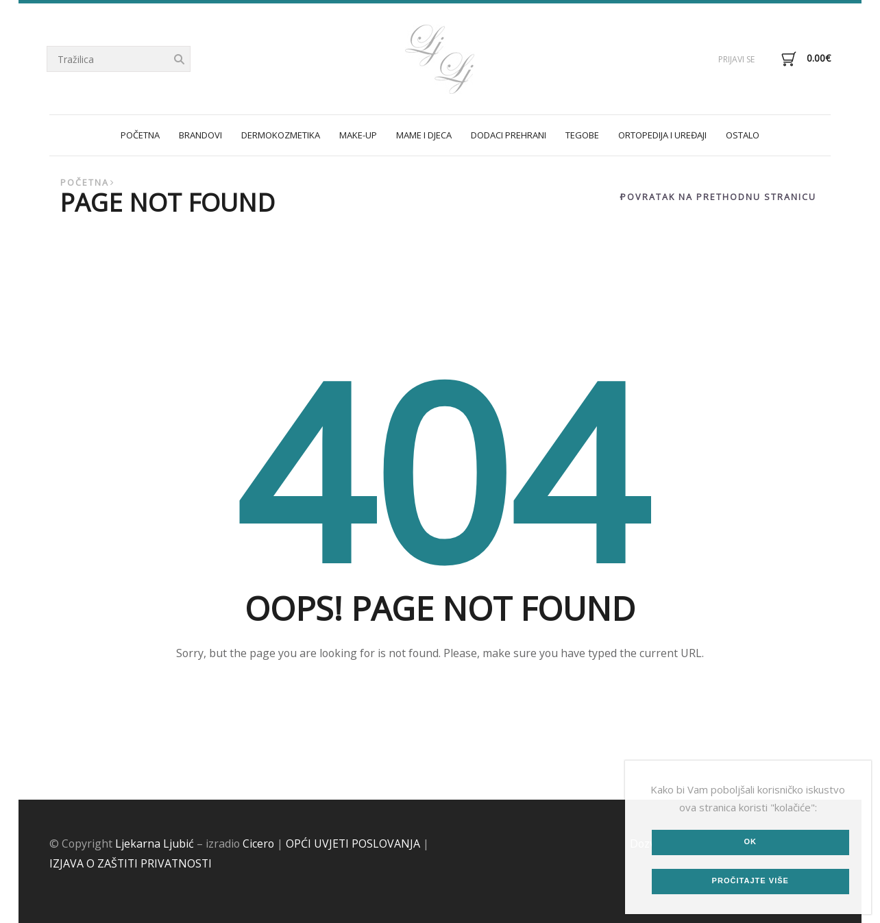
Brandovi (200, 135)
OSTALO (742, 135)
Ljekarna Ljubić (154, 843)
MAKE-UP (358, 135)
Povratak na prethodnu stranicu (718, 197)
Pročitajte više (750, 880)
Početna (84, 182)
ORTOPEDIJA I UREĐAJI (662, 135)
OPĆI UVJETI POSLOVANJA (353, 843)
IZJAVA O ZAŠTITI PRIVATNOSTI (130, 863)
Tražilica (179, 60)
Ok (750, 841)
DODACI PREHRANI (508, 135)
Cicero (258, 843)
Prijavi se (736, 59)
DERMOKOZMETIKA (280, 135)
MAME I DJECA (424, 135)
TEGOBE (582, 135)
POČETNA (140, 135)
